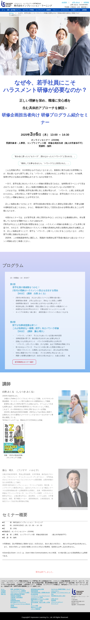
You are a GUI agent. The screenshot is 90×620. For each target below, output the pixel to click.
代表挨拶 (3, 590)
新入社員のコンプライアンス (18, 602)
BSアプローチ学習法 (28, 10)
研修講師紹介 (14, 607)
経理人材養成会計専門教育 (18, 594)
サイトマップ (54, 603)
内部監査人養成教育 (16, 595)
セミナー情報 (34, 605)
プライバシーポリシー (57, 602)
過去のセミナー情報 (36, 607)
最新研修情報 (34, 590)
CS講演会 (13, 599)
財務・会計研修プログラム (14, 10)
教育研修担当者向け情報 (37, 589)
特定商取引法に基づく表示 (58, 595)
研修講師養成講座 (15, 600)
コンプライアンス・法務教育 (43, 10)
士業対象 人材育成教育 (17, 597)
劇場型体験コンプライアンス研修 (40, 599)
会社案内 (64, 2)
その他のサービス (75, 10)
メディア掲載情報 (35, 609)
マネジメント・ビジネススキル (61, 10)
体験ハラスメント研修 (37, 600)
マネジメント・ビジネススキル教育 (20, 592)
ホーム (3, 10)
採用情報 (86, 2)
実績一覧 (3, 594)
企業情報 (84, 10)
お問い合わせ (76, 2)
